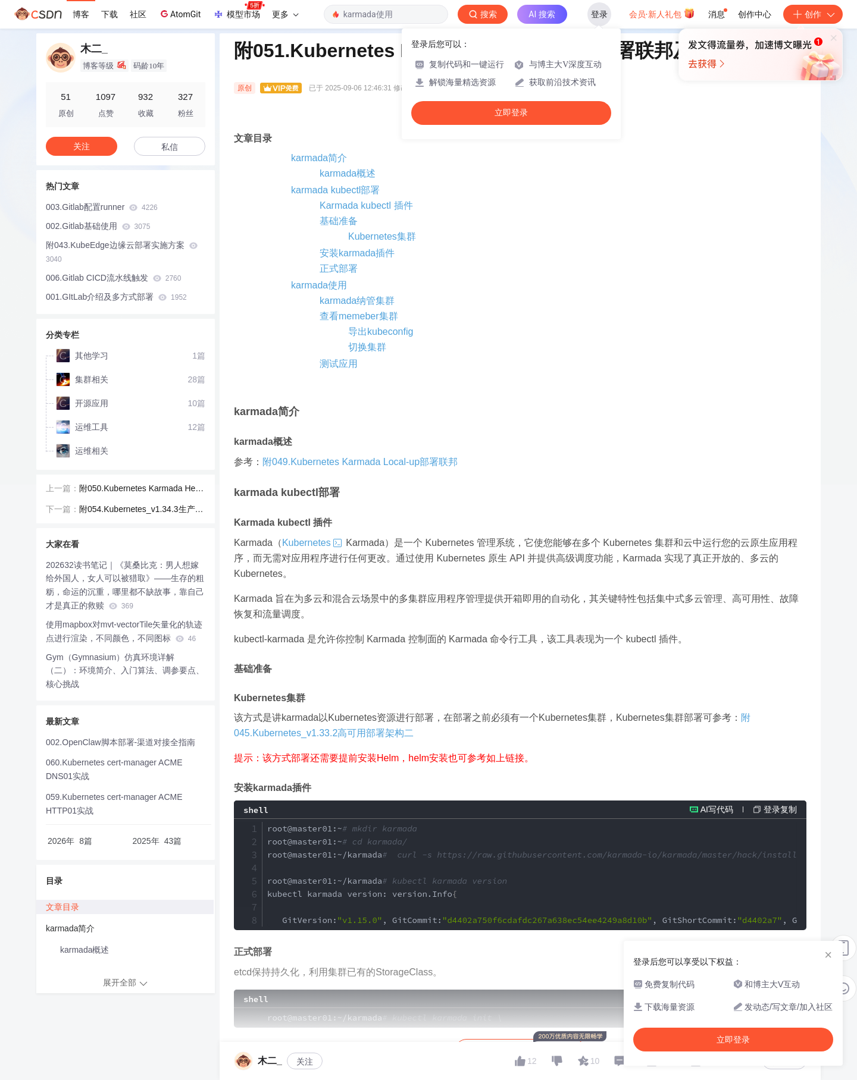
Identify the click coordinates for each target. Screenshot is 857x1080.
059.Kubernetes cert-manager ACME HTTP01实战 (114, 801)
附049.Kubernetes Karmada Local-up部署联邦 (360, 462)
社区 (138, 14)
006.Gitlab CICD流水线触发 (113, 277)
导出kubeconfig (380, 331)
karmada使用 (319, 285)
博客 (81, 14)
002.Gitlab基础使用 (98, 226)
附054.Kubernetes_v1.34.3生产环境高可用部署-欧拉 (141, 508)
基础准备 (339, 221)
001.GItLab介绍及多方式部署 (116, 297)
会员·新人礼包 (662, 13)
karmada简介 (319, 158)
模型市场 (238, 10)
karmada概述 (348, 173)
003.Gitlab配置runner (102, 207)
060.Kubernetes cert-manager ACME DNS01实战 (114, 766)
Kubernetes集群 (382, 236)
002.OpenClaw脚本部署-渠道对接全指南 (120, 740)
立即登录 (511, 112)
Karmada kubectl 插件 (366, 205)
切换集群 (367, 347)
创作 (813, 14)
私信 (169, 147)
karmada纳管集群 (357, 301)
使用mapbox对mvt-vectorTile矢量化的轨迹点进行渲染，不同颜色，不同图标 (124, 629)
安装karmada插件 (357, 253)
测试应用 (339, 364)
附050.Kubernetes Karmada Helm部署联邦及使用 (141, 487)
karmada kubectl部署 (335, 190)
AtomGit (179, 14)
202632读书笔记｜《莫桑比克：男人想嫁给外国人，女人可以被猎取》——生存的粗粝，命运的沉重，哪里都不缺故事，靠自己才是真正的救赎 (125, 583)
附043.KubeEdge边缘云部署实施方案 (122, 251)
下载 (109, 14)
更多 (285, 14)
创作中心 (754, 14)
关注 (304, 1057)
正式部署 (339, 268)
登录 (599, 14)
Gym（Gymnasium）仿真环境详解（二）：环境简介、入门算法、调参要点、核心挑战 (125, 668)
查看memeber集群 (359, 316)
